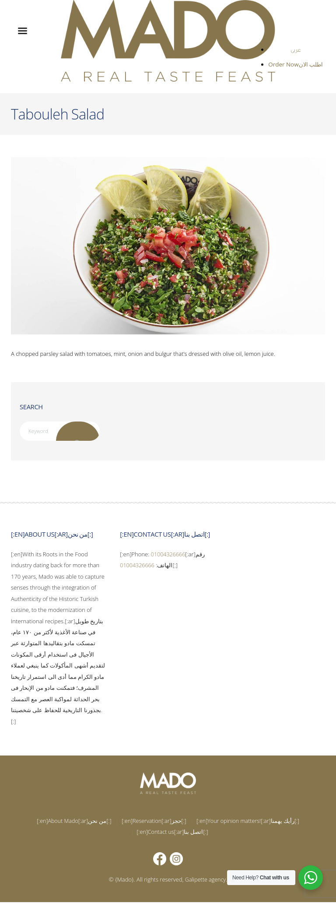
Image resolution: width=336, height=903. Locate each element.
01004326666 (169, 555)
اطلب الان (311, 65)
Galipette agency (205, 880)
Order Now (284, 65)
